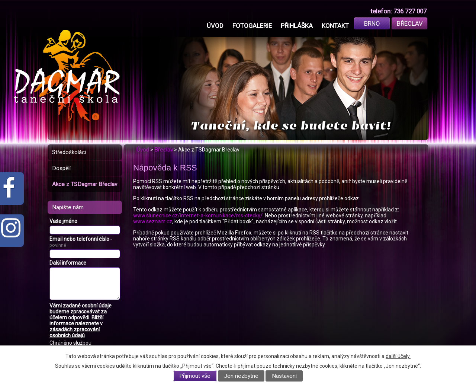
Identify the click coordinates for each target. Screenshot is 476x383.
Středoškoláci (69, 152)
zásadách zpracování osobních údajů (74, 332)
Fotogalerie (252, 25)
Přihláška (297, 25)
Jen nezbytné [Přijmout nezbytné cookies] (241, 376)
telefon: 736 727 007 (398, 11)
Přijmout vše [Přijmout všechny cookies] (194, 376)
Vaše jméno (63, 221)
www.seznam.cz (152, 221)
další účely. (398, 356)
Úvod (215, 25)
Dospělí (61, 168)
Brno (372, 23)
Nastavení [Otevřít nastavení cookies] (284, 376)
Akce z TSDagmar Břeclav (84, 184)
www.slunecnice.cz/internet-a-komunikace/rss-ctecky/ (198, 215)
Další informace (67, 263)
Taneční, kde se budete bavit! (291, 126)
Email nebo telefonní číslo (80, 242)
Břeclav (410, 23)
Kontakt (335, 25)
